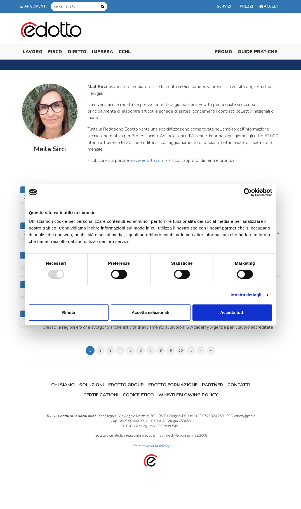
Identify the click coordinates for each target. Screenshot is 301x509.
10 (181, 350)
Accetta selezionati (150, 312)
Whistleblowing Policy (188, 395)
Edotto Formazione (172, 385)
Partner (212, 385)
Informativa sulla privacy (151, 446)
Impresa (102, 52)
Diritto (77, 52)
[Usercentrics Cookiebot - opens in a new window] (247, 192)
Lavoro (33, 52)
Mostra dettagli (246, 294)
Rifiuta (68, 312)
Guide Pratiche (257, 52)
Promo (223, 52)
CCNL (125, 52)
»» (211, 350)
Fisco (55, 52)
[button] (34, 6)
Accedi (268, 6)
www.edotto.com (147, 160)
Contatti (238, 385)
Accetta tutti (232, 312)
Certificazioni (100, 395)
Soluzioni (91, 385)
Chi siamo (63, 385)
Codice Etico (138, 395)
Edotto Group (126, 385)
